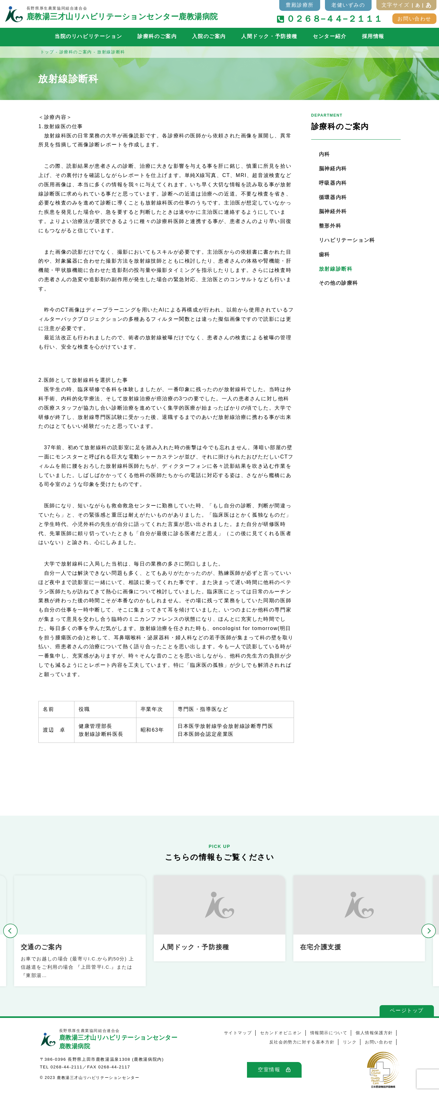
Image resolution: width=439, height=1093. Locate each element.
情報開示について (329, 1032)
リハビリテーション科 (347, 240)
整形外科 (330, 225)
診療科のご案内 (157, 36)
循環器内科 (333, 197)
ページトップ (407, 1010)
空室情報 (269, 1069)
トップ (47, 52)
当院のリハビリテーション (88, 36)
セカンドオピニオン (281, 1032)
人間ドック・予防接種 (269, 36)
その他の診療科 (338, 283)
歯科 (324, 254)
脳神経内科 (333, 168)
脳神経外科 (333, 211)
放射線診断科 (336, 269)
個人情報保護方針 (374, 1032)
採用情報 (373, 36)
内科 (324, 154)
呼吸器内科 (333, 183)
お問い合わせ (414, 18)
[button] (10, 931)
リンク (350, 1042)
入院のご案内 (209, 36)
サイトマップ (238, 1032)
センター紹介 (330, 36)
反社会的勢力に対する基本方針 (302, 1042)
